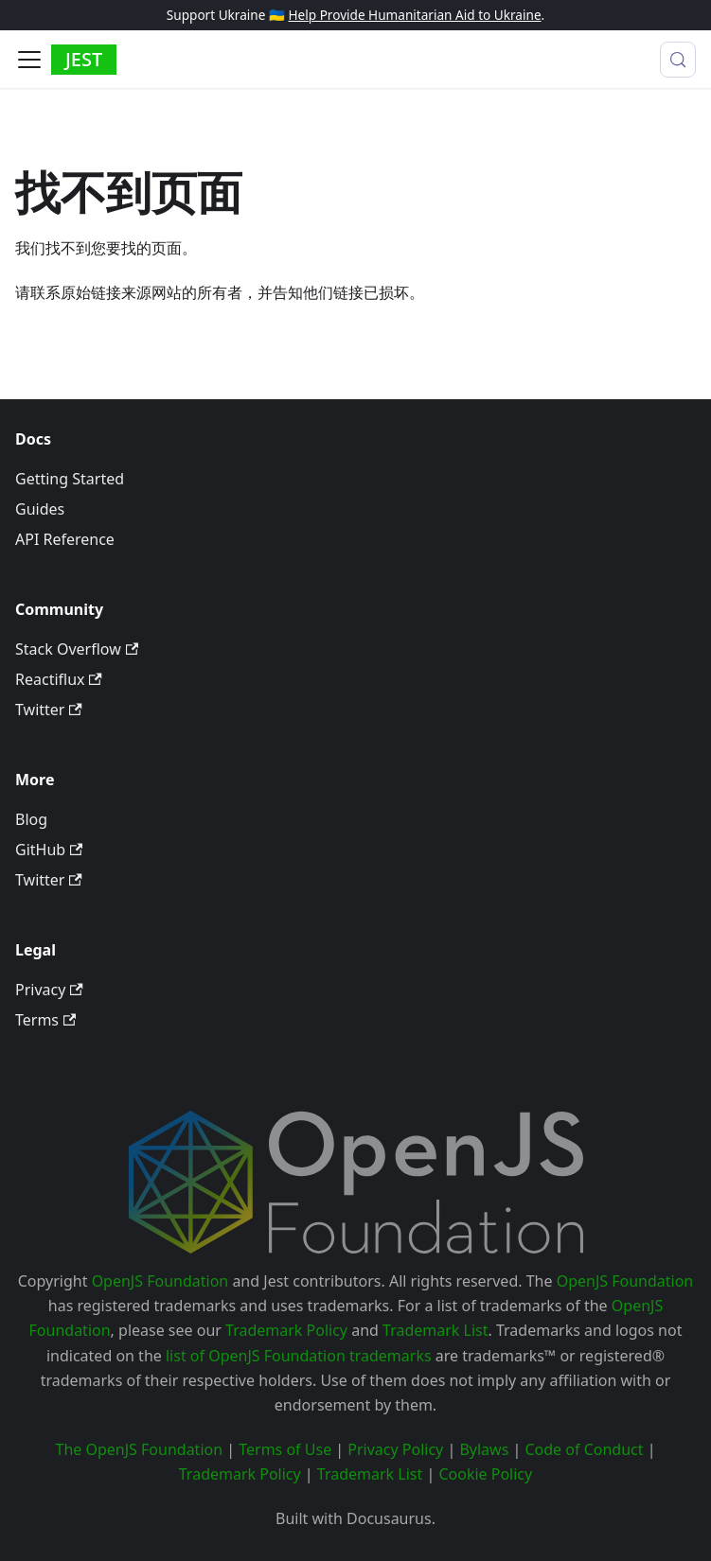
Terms (45, 1019)
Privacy (49, 989)
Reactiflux (58, 679)
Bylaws (483, 1449)
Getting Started (69, 478)
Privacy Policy (395, 1449)
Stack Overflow (76, 649)
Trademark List (435, 1330)
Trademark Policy (286, 1330)
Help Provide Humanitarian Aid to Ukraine (414, 15)
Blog (31, 819)
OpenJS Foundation (160, 1281)
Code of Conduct (583, 1449)
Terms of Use (285, 1449)
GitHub (48, 849)
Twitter (48, 709)
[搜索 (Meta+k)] (678, 60)
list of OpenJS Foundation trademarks (299, 1355)
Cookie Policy (485, 1474)
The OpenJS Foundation (139, 1449)
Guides (39, 509)
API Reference (65, 539)
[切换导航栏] (29, 59)
